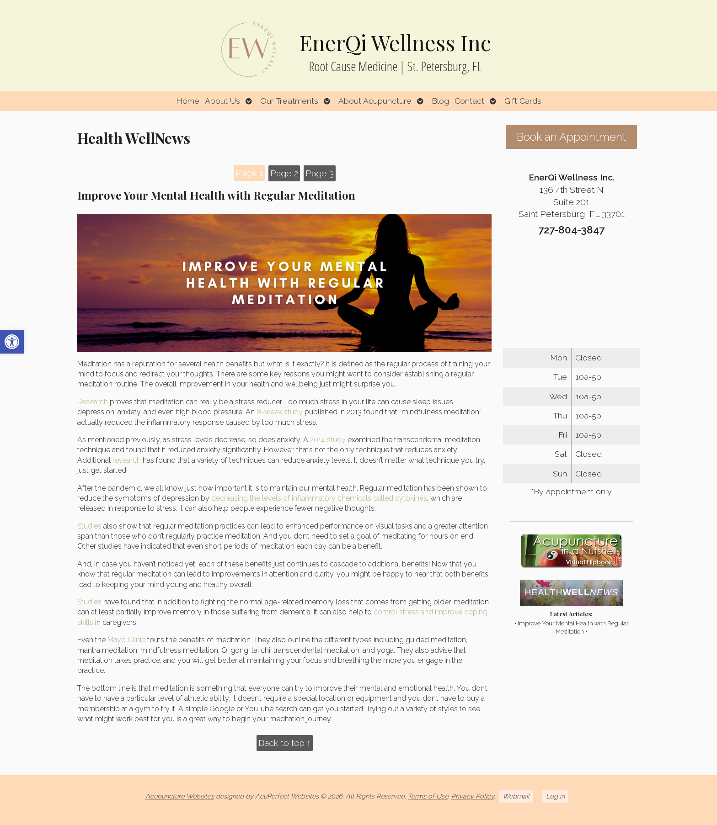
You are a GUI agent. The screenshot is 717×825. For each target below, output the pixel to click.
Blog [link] (440, 101)
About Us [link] (222, 101)
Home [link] (187, 101)
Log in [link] (555, 796)
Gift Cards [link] (522, 101)
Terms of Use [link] (428, 796)
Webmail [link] (516, 796)
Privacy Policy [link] (472, 796)
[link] (12, 342)
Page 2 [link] (284, 173)
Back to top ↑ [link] (284, 743)
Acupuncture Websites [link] (179, 796)
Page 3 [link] (319, 173)
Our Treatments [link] (289, 101)
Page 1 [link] (249, 173)
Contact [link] (469, 101)
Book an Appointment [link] (571, 136)
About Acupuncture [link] (375, 101)
